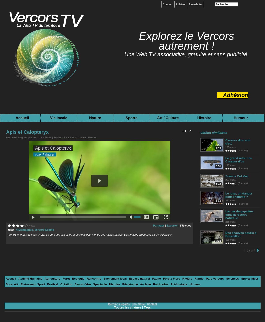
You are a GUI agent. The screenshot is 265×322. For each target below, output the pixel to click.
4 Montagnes (24, 229)
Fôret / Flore (167, 278)
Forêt (64, 278)
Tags (147, 307)
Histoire (204, 118)
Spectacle (97, 284)
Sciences (226, 278)
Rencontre (92, 278)
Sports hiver (243, 278)
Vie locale (58, 118)
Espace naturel (136, 278)
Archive (142, 284)
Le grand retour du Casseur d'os (238, 159)
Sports (131, 118)
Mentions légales (119, 303)
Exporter (172, 225)
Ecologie (76, 278)
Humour (241, 118)
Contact (168, 4)
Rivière (182, 278)
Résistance (127, 284)
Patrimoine (156, 284)
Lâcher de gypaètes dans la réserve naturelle (239, 214)
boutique (139, 303)
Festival (51, 284)
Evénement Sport (32, 284)
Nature (95, 118)
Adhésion (235, 95)
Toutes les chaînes (127, 307)
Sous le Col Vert (237, 175)
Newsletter (196, 4)
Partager (159, 225)
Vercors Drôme (43, 229)
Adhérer (181, 4)
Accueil (22, 118)
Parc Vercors (209, 278)
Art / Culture (168, 118)
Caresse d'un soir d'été (241, 140)
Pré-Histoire (174, 284)
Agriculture (51, 278)
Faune (91, 137)
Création (65, 284)
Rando (194, 278)
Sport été (12, 284)
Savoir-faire (81, 284)
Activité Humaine (29, 278)
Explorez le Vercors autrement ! (186, 41)
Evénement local (112, 278)
